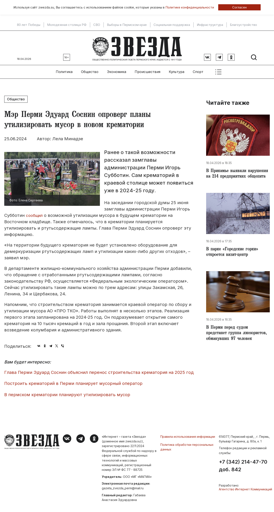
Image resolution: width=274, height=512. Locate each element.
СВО (96, 25)
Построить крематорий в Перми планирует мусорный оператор (73, 381)
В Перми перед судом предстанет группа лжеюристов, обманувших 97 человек (235, 342)
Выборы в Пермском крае (127, 25)
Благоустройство (243, 25)
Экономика (116, 70)
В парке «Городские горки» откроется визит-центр (233, 258)
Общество (89, 70)
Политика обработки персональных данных (187, 445)
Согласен (239, 7)
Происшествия (147, 70)
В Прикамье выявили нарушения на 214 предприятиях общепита (229, 176)
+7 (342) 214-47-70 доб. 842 (243, 464)
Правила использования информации (187, 435)
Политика (64, 70)
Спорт (198, 70)
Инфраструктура (210, 25)
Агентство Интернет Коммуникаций (245, 488)
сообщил (35, 213)
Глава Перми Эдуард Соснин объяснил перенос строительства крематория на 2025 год (99, 370)
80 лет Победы (28, 25)
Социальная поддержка (172, 25)
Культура (176, 70)
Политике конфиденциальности (189, 7)
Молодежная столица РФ (67, 25)
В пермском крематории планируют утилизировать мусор (67, 393)
